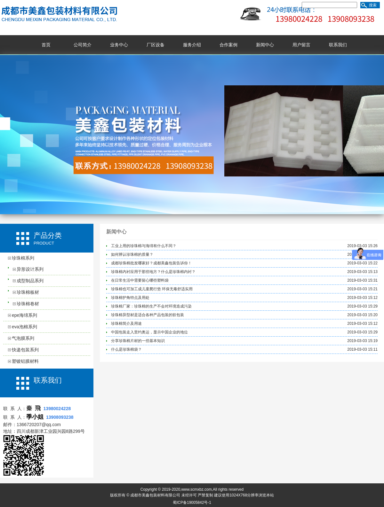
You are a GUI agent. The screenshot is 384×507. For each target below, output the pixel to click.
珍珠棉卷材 (28, 303)
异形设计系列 (30, 269)
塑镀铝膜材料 (25, 361)
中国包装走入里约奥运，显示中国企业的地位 (149, 332)
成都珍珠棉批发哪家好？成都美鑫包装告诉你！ (151, 263)
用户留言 (301, 44)
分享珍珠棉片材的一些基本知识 (138, 341)
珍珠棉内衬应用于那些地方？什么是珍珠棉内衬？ (153, 271)
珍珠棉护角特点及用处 (130, 297)
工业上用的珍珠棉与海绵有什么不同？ (143, 246)
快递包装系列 (25, 349)
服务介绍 (192, 44)
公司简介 (83, 44)
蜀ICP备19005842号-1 (192, 502)
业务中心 (119, 44)
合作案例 (228, 44)
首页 (46, 44)
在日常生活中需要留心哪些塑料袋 (140, 280)
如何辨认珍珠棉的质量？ (132, 254)
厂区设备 (155, 44)
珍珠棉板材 (28, 292)
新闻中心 (265, 44)
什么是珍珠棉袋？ (126, 349)
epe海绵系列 (24, 315)
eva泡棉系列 (24, 326)
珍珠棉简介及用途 (126, 323)
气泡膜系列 (23, 338)
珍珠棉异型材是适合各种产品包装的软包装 (147, 315)
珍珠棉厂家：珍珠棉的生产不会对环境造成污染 (151, 306)
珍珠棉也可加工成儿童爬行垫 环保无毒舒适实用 (152, 289)
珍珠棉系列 (23, 258)
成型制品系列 (30, 280)
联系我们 (338, 44)
